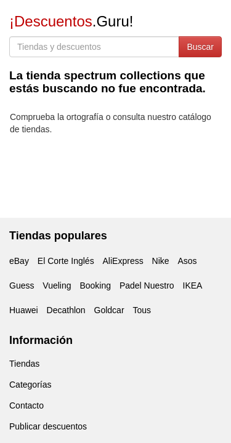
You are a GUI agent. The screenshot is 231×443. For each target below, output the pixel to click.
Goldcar (109, 310)
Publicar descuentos (48, 426)
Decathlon (66, 310)
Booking (95, 285)
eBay (19, 261)
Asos (187, 261)
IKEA (193, 285)
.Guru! (71, 21)
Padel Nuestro (147, 285)
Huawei (23, 310)
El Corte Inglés (66, 261)
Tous (141, 310)
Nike (160, 261)
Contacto (26, 405)
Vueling (57, 285)
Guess (21, 285)
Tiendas (24, 364)
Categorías (30, 384)
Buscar (200, 47)
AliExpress (123, 261)
